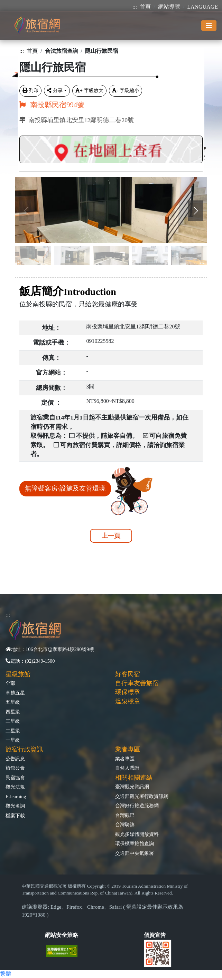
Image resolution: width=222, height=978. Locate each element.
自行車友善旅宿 (137, 683)
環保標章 (127, 692)
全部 (10, 683)
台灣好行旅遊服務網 (137, 805)
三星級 (13, 721)
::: (134, 7)
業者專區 (125, 758)
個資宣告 (155, 935)
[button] (195, 210)
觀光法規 (15, 787)
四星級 (13, 711)
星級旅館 (18, 674)
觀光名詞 (15, 806)
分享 (55, 90)
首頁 (145, 7)
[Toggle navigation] (208, 25)
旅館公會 (15, 768)
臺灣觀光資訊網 (132, 786)
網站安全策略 (61, 935)
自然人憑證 (127, 768)
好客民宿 (127, 674)
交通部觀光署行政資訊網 (141, 796)
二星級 (13, 730)
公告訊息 (15, 758)
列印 (30, 90)
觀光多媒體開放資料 (137, 834)
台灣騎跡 (125, 824)
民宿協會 (15, 777)
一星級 (13, 740)
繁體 (5, 974)
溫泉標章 (127, 701)
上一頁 (111, 535)
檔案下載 (15, 815)
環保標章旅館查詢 (134, 843)
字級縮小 (125, 90)
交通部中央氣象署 (134, 853)
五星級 (13, 702)
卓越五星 (15, 692)
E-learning (16, 796)
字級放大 (89, 90)
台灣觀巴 (125, 815)
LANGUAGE (202, 7)
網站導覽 (169, 7)
